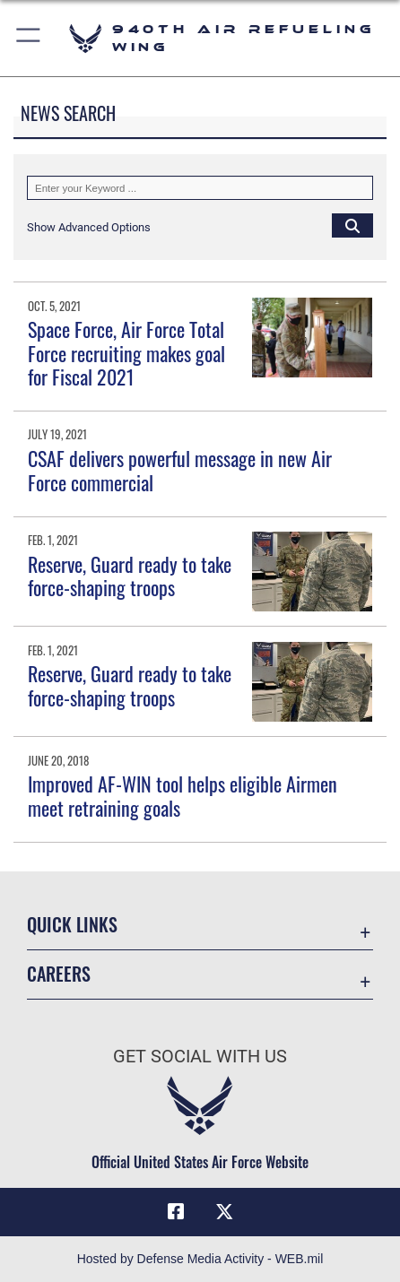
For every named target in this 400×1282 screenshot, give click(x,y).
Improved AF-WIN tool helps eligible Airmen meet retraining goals (182, 795)
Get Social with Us (200, 1056)
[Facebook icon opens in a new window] (175, 1212)
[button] (29, 38)
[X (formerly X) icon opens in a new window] (224, 1212)
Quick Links (72, 925)
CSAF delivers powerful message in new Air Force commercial (180, 470)
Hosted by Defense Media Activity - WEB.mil (200, 1259)
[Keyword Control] (200, 187)
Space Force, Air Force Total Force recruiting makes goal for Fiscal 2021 (126, 353)
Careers (59, 974)
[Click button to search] (352, 225)
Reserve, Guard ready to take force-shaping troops (129, 576)
